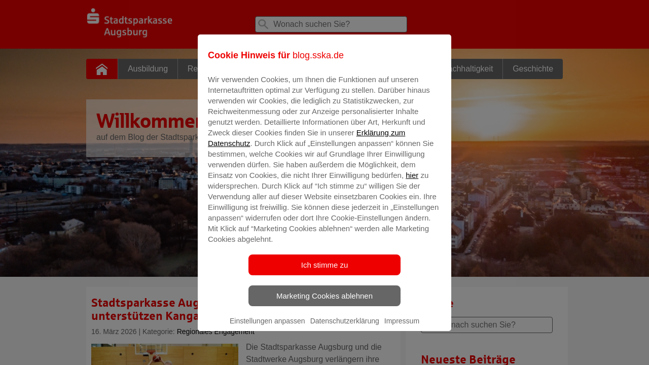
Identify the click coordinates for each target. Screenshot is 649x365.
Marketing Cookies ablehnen (324, 303)
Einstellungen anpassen (267, 328)
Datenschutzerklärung (344, 328)
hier (412, 182)
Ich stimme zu (324, 272)
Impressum (401, 328)
